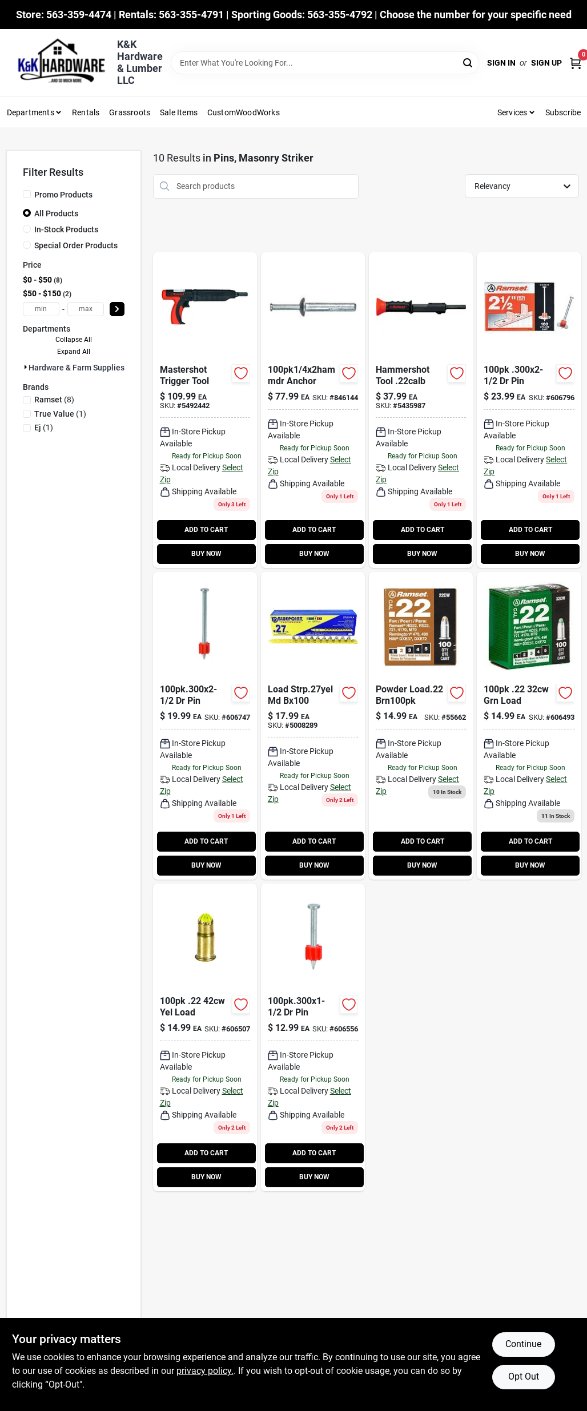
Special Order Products (76, 245)
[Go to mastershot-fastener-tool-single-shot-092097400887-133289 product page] (205, 410)
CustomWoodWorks (243, 112)
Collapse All (73, 340)
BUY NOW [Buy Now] (206, 554)
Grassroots (129, 112)
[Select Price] (117, 309)
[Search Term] (325, 62)
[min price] (41, 309)
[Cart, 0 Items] (575, 63)
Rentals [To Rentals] (85, 112)
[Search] (468, 62)
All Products (56, 213)
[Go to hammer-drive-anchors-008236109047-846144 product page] (313, 410)
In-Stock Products (66, 229)
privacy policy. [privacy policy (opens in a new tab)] (205, 1370)
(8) (54, 399)
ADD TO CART (206, 530)
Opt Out (523, 1376)
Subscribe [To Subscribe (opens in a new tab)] (563, 112)
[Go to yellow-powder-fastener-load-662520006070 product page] (205, 1037)
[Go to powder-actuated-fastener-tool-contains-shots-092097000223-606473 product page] (421, 410)
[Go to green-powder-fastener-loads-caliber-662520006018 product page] (529, 726)
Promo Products (63, 194)
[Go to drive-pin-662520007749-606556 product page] (313, 1037)
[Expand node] (26, 367)
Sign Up (546, 62)
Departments (30, 112)
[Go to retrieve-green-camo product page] (421, 726)
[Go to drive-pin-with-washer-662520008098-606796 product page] (529, 410)
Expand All (73, 352)
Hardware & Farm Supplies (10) (85, 367)
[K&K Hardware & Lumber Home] (57, 62)
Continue (523, 1344)
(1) (60, 413)
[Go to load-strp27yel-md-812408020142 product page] (313, 726)
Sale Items (179, 112)
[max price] (85, 309)
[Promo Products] (27, 194)
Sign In (501, 62)
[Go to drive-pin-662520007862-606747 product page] (205, 726)
